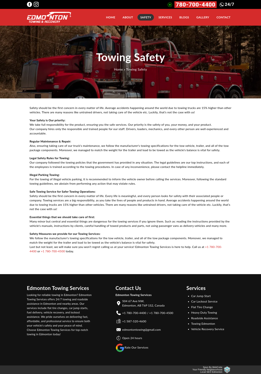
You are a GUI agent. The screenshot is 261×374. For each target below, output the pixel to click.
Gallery (202, 17)
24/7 (227, 4)
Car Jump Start (201, 296)
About (128, 17)
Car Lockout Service (204, 301)
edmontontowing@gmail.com (141, 329)
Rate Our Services (131, 347)
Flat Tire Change (202, 307)
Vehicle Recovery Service (207, 329)
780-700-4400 (195, 4)
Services (165, 17)
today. (69, 251)
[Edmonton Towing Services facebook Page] (30, 4)
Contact (223, 17)
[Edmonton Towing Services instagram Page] (37, 4)
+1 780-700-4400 (134, 313)
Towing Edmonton (203, 323)
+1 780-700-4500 (53, 251)
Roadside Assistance (204, 318)
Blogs (184, 17)
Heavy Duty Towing (204, 312)
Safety (145, 17)
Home (110, 17)
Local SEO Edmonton (211, 372)
